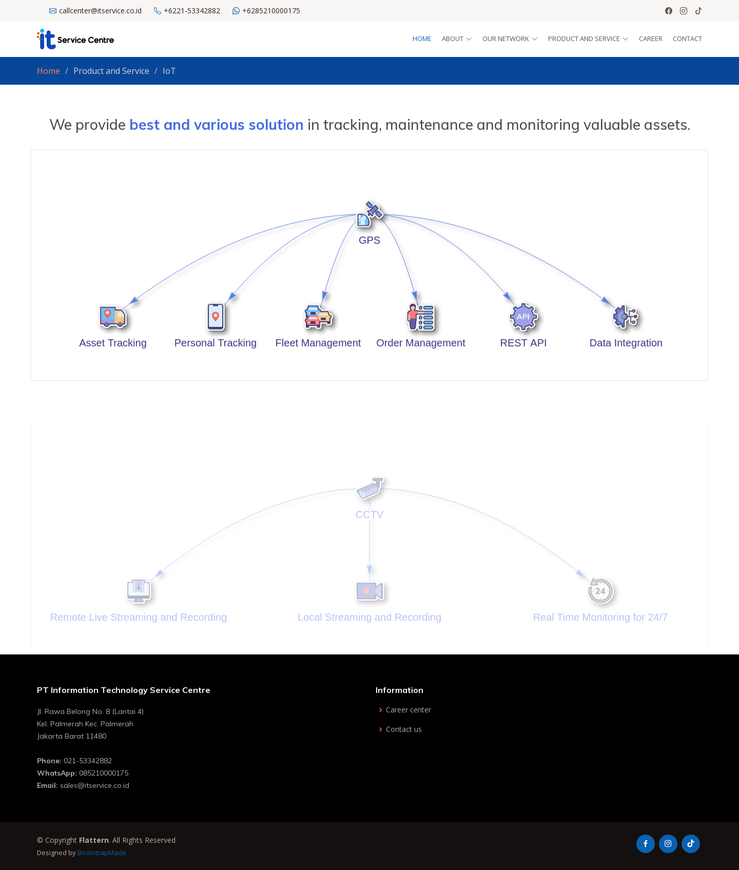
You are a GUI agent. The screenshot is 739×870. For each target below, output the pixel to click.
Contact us (404, 729)
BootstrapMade (101, 852)
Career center (408, 709)
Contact (687, 38)
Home (422, 38)
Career (651, 38)
